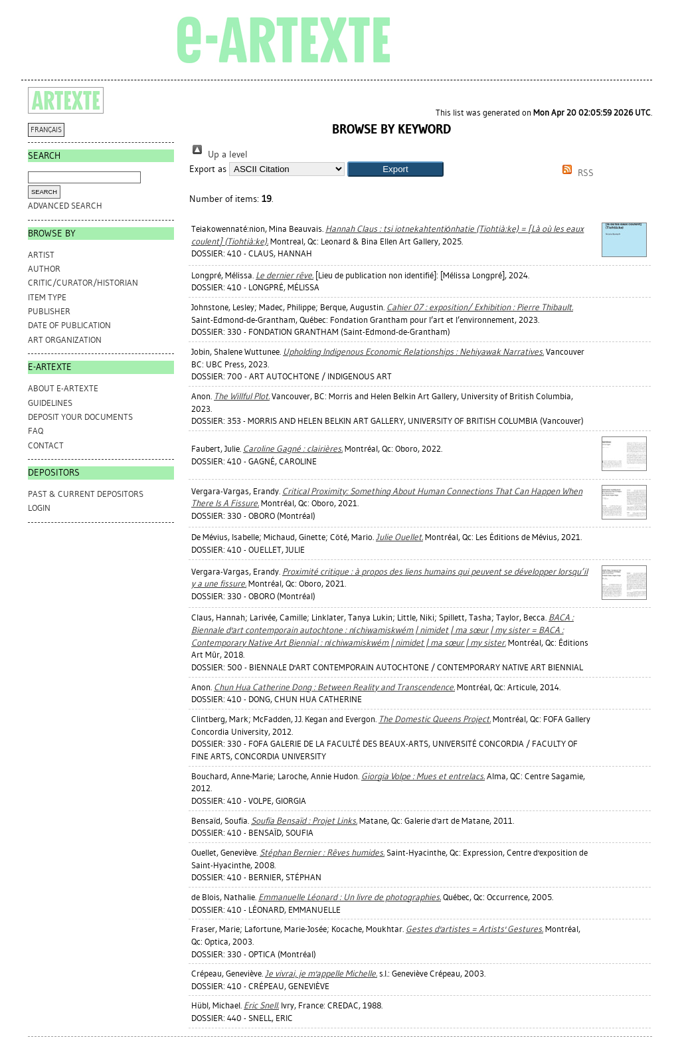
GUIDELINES (50, 403)
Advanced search (65, 206)
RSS (576, 173)
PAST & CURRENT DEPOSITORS (85, 494)
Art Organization (65, 340)
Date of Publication (69, 325)
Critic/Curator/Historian (83, 283)
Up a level (218, 154)
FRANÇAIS (46, 130)
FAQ (35, 431)
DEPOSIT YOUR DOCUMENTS (80, 417)
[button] (395, 169)
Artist (41, 255)
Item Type (47, 297)
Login (39, 508)
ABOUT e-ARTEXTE (63, 388)
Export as (207, 169)
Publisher (49, 311)
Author (44, 269)
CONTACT (46, 445)
